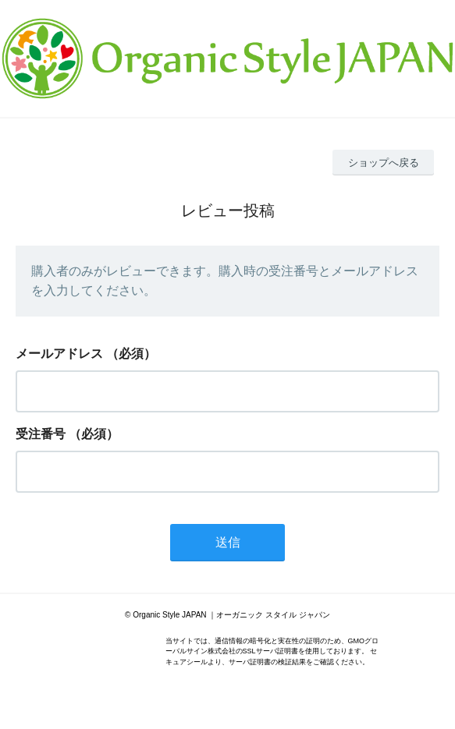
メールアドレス (59, 353)
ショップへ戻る (383, 162)
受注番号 (41, 434)
